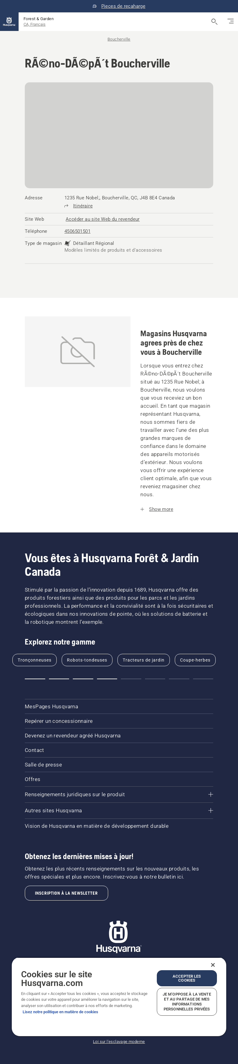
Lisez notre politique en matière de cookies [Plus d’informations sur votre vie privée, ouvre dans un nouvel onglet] (60, 1012)
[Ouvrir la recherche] (214, 21)
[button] (35, 678)
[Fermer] (212, 964)
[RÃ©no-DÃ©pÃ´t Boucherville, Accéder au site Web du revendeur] (102, 219)
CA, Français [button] (35, 24)
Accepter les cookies (187, 978)
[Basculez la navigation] (230, 21)
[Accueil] (9, 21)
